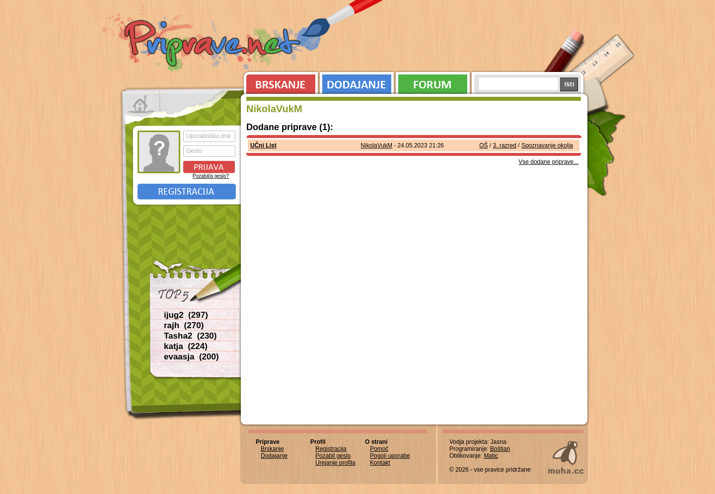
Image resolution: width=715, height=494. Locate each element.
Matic (491, 455)
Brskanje (279, 82)
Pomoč (379, 448)
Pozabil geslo (333, 455)
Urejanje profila (335, 462)
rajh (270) (184, 325)
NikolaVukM (376, 145)
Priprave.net (213, 45)
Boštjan (500, 448)
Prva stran (141, 104)
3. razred (504, 145)
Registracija (187, 192)
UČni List (263, 145)
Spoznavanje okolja (547, 145)
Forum (433, 82)
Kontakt (380, 462)
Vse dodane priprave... (548, 161)
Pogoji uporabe (390, 455)
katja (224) (186, 346)
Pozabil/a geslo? (211, 176)
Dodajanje (357, 82)
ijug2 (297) (186, 315)
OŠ (483, 145)
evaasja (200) (191, 356)
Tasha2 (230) (190, 336)
